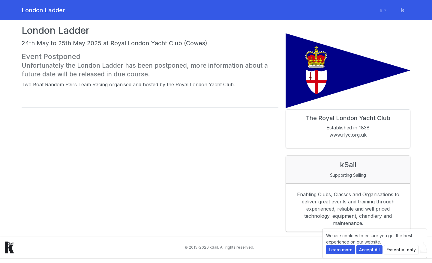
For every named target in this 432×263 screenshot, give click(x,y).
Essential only (401, 249)
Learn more (340, 249)
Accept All (369, 249)
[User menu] (383, 10)
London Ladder (43, 10)
